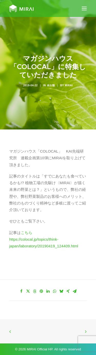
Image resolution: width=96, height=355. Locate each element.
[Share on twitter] (28, 291)
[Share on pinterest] (41, 291)
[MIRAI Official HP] (21, 8)
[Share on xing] (68, 291)
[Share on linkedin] (48, 291)
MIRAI (69, 85)
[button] (84, 8)
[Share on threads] (35, 291)
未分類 (51, 85)
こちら (26, 232)
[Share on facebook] (21, 291)
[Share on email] (75, 291)
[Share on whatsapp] (55, 291)
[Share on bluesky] (61, 291)
